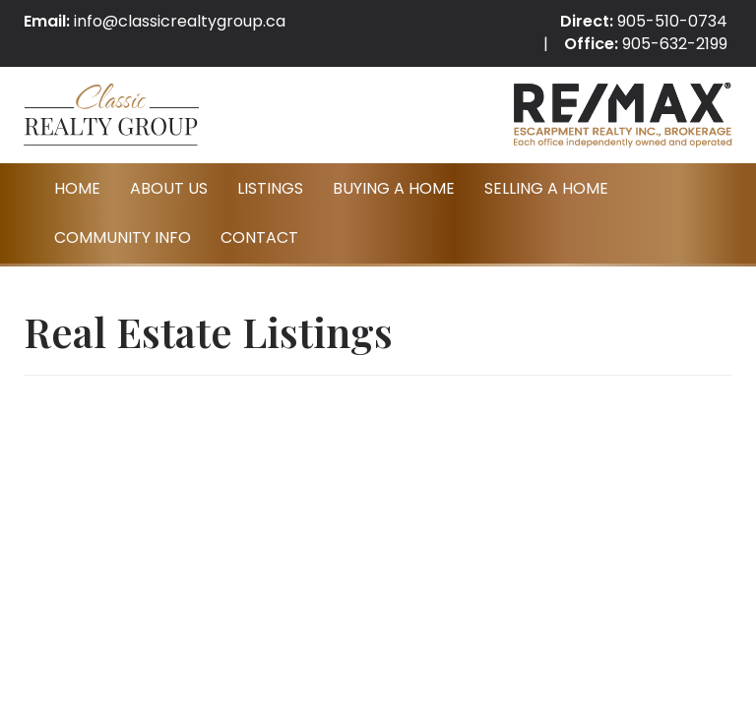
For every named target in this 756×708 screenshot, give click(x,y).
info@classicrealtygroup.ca (179, 21)
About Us (169, 188)
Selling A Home (546, 188)
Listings (270, 188)
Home (77, 188)
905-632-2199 (674, 43)
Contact (259, 237)
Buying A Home (394, 188)
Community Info (122, 237)
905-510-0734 (672, 21)
